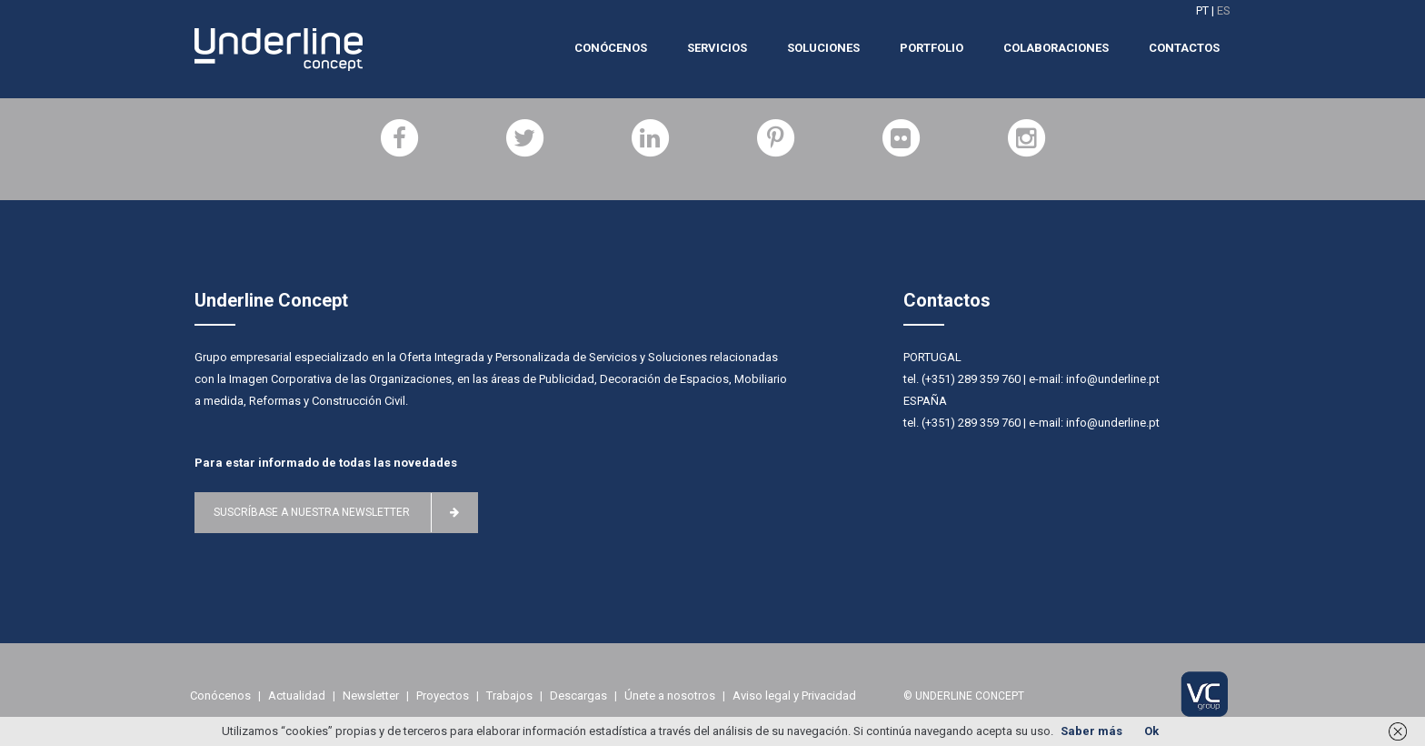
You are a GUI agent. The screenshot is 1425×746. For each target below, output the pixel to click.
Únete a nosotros (669, 695)
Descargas (578, 695)
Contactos (1184, 48)
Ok (1151, 731)
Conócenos (610, 48)
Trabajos (509, 695)
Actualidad (296, 695)
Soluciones (823, 48)
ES (1224, 10)
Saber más (1091, 731)
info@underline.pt (1113, 379)
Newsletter (371, 695)
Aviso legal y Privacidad (794, 695)
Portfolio (931, 48)
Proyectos (442, 695)
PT (1202, 10)
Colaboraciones (1056, 48)
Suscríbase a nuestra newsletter (336, 512)
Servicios (717, 48)
